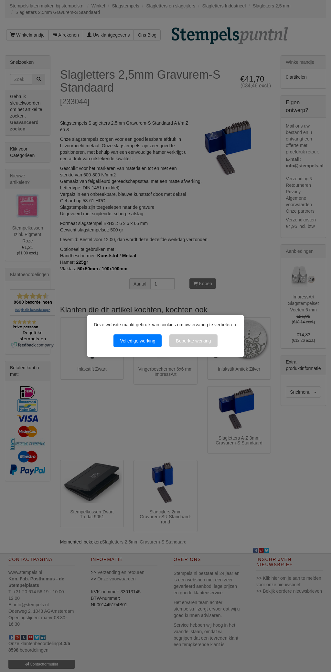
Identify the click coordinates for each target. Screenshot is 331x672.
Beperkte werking (193, 340)
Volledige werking (137, 340)
